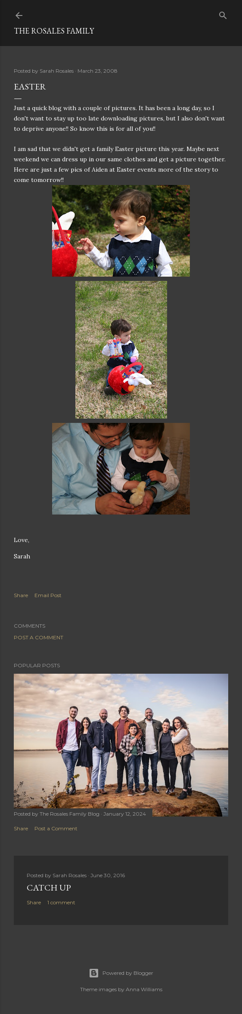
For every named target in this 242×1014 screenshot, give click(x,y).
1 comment (61, 902)
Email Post (48, 595)
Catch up (49, 887)
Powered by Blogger (121, 973)
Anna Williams (144, 989)
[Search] (223, 13)
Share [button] (21, 595)
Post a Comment (38, 637)
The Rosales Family (54, 31)
